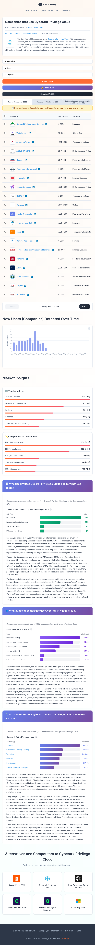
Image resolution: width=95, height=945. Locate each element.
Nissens (20, 160)
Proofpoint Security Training (17, 750)
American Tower (23, 142)
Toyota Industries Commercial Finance (33, 250)
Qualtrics (9, 759)
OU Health (20, 295)
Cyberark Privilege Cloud (59, 39)
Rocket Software (23, 187)
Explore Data (31, 10)
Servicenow (11, 763)
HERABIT (20, 196)
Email (79, 930)
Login (50, 10)
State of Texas (22, 277)
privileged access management (23, 33)
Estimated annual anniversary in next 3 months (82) (77, 102)
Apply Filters (47, 81)
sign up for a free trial (66, 108)
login (81, 108)
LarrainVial (21, 178)
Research (65, 10)
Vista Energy (21, 133)
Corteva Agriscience (25, 241)
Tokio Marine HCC (24, 223)
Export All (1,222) (47, 94)
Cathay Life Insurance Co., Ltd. (30, 124)
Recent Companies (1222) (17, 102)
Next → (84, 306)
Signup (42, 10)
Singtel (19, 286)
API (57, 10)
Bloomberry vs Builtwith (24, 930)
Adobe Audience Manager (17, 767)
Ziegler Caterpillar (24, 214)
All (6, 33)
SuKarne (20, 259)
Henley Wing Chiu (35, 27)
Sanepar (20, 205)
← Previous (12, 306)
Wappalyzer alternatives (50, 930)
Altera (19, 268)
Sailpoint (9, 745)
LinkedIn (69, 930)
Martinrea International (26, 169)
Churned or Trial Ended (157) (47, 102)
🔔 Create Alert (47, 88)
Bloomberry (47, 4)
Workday (10, 754)
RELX (18, 232)
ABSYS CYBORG (23, 151)
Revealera (65, 939)
